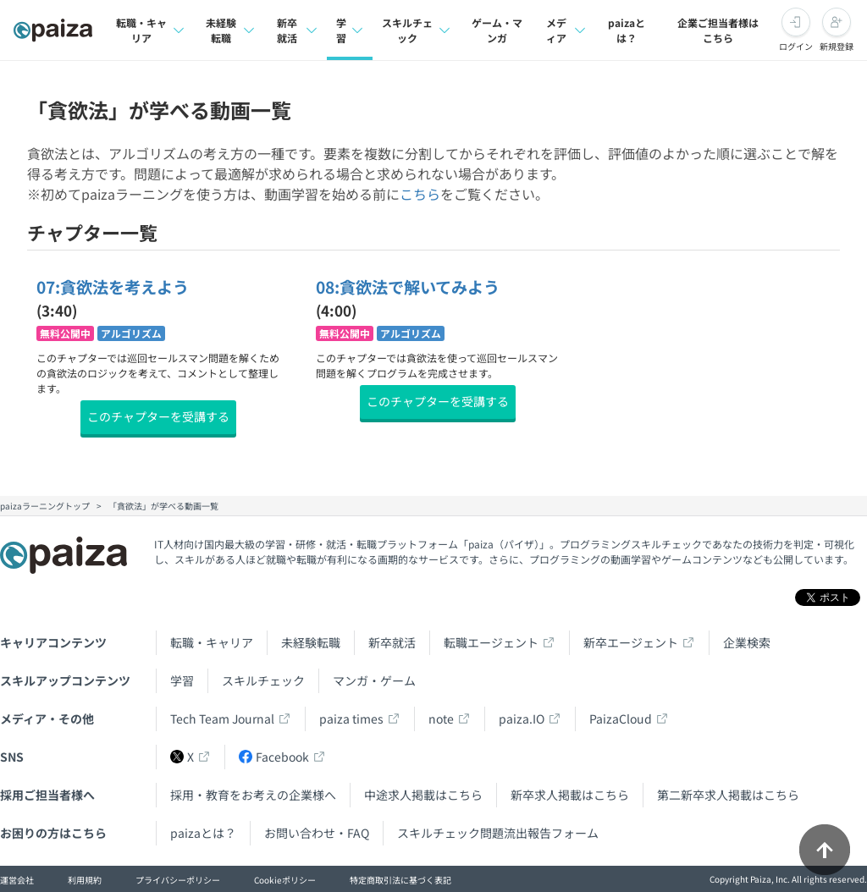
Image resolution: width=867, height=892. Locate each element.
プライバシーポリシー (177, 879)
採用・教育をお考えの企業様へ (253, 794)
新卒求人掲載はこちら (570, 794)
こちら (420, 194)
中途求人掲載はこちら (423, 794)
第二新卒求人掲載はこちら (728, 794)
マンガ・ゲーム (374, 680)
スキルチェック (263, 680)
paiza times (351, 718)
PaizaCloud (620, 718)
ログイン (796, 46)
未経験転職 (310, 642)
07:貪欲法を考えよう (112, 287)
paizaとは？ (626, 30)
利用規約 (85, 879)
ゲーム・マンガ (497, 30)
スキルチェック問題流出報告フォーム (498, 832)
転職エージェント (491, 642)
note (441, 718)
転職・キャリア (211, 642)
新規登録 (836, 46)
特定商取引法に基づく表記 (400, 879)
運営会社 (17, 879)
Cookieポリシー (285, 879)
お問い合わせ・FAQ (316, 832)
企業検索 (746, 642)
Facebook (274, 756)
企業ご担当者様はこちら (718, 30)
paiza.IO (521, 718)
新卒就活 (392, 642)
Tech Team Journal (222, 718)
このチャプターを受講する (158, 416)
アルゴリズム (131, 333)
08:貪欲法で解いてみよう (408, 287)
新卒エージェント (630, 642)
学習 (182, 680)
